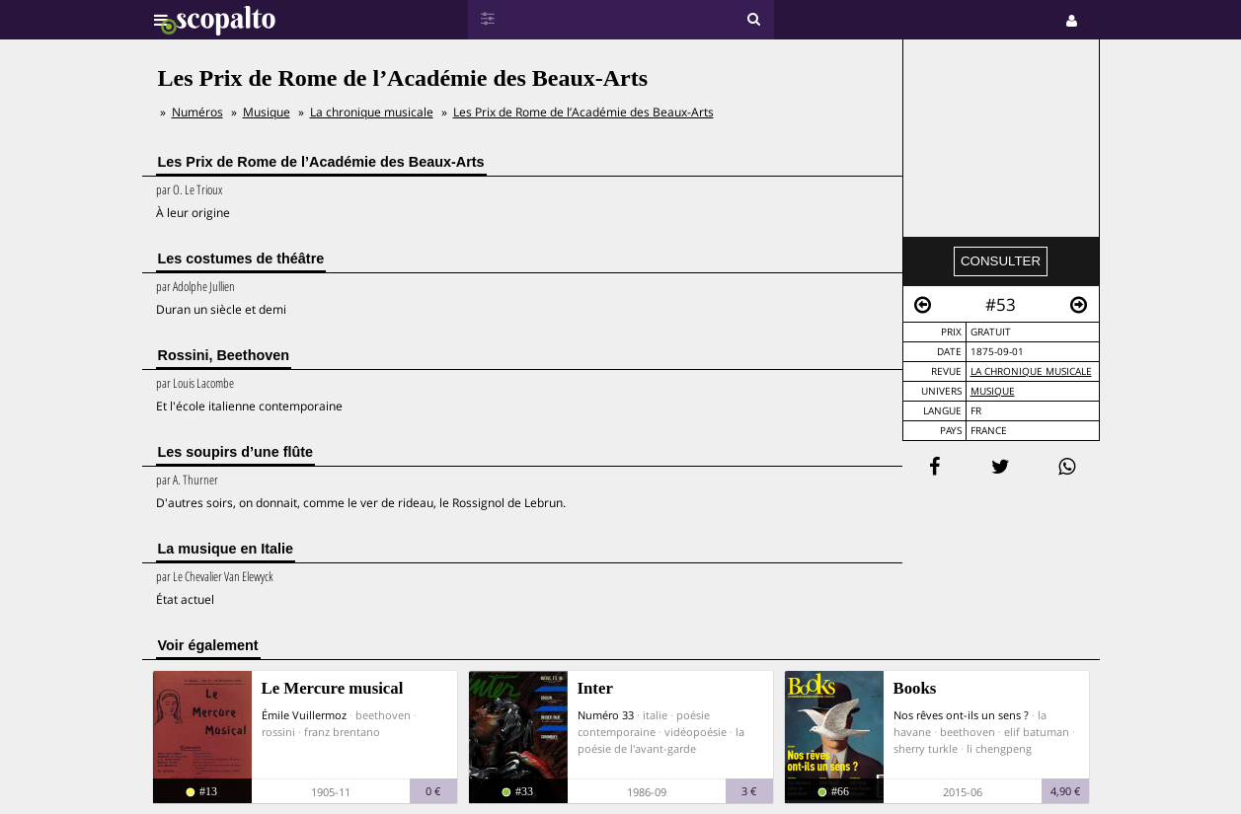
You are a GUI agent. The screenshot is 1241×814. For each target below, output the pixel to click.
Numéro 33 (606, 714)
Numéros (197, 112)
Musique (992, 391)
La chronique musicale (1031, 371)
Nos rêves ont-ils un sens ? (961, 714)
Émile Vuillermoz (304, 714)
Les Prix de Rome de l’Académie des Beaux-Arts (583, 112)
